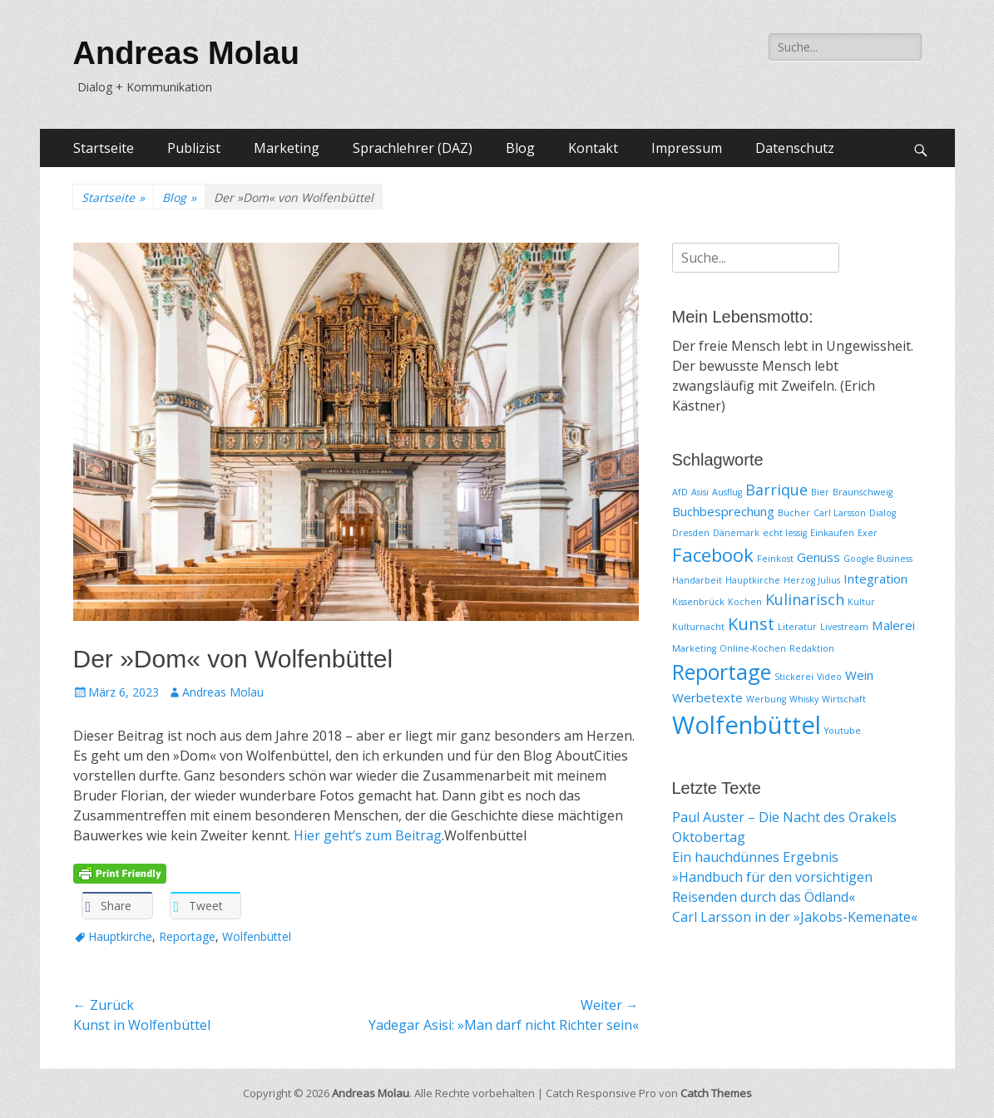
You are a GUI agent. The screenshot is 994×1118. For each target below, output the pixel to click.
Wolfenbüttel (256, 936)
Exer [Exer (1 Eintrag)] (868, 533)
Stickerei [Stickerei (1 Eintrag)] (793, 676)
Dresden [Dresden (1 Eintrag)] (691, 533)
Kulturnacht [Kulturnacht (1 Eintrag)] (698, 627)
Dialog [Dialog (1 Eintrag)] (882, 513)
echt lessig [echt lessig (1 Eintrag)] (785, 533)
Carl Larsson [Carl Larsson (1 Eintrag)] (839, 513)
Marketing (286, 148)
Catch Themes (716, 1093)
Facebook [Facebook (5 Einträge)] (713, 554)
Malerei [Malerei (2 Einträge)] (893, 625)
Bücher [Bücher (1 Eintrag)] (794, 513)
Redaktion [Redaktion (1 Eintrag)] (811, 648)
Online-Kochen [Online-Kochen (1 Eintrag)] (753, 648)
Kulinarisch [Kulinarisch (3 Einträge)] (804, 599)
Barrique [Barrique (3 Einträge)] (776, 490)
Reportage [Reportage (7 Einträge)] (721, 672)
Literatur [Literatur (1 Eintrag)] (797, 627)
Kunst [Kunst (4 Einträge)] (751, 623)
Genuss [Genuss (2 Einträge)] (818, 557)
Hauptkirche (120, 936)
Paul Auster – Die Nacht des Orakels (784, 817)
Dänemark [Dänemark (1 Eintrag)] (736, 533)
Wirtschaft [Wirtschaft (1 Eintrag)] (844, 699)
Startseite (103, 148)
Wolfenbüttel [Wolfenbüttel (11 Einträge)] (746, 724)
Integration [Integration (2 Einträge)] (875, 578)
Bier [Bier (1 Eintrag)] (820, 492)
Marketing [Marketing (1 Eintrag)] (694, 648)
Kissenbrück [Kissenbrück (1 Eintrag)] (698, 602)
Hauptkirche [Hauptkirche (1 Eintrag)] (752, 580)
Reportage (187, 936)
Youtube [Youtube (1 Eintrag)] (842, 730)
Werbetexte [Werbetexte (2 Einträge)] (707, 697)
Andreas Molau (186, 53)
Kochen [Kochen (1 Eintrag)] (745, 602)
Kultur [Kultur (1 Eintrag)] (861, 602)
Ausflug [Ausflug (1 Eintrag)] (727, 492)
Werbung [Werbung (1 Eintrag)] (766, 699)
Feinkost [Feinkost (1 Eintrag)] (775, 558)
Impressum (686, 148)
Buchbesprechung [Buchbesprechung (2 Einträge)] (723, 511)
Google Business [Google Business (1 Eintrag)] (877, 558)
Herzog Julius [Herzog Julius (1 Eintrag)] (812, 580)
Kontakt (593, 148)
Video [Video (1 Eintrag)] (829, 676)
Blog (520, 148)
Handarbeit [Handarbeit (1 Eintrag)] (697, 580)
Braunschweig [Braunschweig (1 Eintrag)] (863, 492)
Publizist (193, 148)
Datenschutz (794, 148)
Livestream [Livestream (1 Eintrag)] (844, 627)
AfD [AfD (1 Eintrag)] (680, 492)
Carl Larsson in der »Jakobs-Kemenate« (794, 917)
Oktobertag (708, 837)
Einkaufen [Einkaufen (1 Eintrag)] (832, 533)
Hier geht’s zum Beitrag (368, 835)
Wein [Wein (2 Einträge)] (859, 675)
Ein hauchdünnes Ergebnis (755, 857)
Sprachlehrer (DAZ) (412, 148)
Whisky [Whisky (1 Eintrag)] (803, 699)
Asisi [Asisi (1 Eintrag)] (700, 492)
